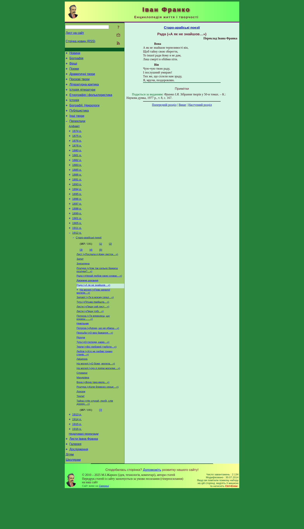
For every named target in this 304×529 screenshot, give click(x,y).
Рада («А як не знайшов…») (93, 309)
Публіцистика (79, 117)
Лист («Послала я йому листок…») (97, 276)
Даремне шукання (87, 304)
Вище (182, 104)
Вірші (73, 65)
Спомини (82, 404)
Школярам (73, 499)
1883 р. (77, 178)
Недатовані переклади (83, 470)
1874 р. (77, 140)
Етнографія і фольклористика (90, 100)
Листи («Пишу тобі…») (90, 337)
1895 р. (77, 210)
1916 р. (77, 464)
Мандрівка (83, 409)
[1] (100, 265)
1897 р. (77, 221)
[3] (81, 271)
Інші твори (76, 123)
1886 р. (77, 189)
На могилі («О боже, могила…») (96, 394)
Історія (74, 106)
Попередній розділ (164, 104)
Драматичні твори (82, 77)
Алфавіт (74, 134)
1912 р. (77, 254)
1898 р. (77, 227)
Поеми (74, 71)
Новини (74, 53)
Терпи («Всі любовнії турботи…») (97, 376)
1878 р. (77, 156)
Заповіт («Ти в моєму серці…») (95, 322)
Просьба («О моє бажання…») (95, 360)
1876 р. (77, 151)
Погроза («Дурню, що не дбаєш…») (98, 355)
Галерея (75, 481)
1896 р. (77, 216)
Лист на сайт (75, 33)
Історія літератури (82, 94)
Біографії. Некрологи (84, 111)
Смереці (104, 525)
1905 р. (77, 243)
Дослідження (78, 487)
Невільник (83, 350)
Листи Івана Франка (83, 475)
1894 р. (77, 205)
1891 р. (77, 194)
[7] (100, 443)
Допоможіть (152, 509)
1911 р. (77, 248)
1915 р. (77, 459)
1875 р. (77, 145)
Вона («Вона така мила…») (93, 414)
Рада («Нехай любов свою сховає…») (99, 299)
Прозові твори (79, 82)
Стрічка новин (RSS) (80, 41)
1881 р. (77, 167)
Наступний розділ (200, 104)
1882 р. (77, 172)
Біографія (76, 59)
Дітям (70, 493)
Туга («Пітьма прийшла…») (93, 327)
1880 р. (77, 162)
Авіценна (82, 388)
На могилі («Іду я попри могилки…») (98, 399)
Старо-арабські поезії (89, 259)
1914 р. (77, 454)
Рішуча (81, 365)
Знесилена (83, 286)
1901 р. (77, 238)
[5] (100, 271)
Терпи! (81, 429)
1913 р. (77, 448)
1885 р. (77, 183)
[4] (91, 271)
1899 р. (77, 232)
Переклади (77, 129)
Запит (80, 281)
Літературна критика (84, 88)
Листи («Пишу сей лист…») (93, 332)
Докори (81, 424)
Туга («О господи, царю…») (93, 370)
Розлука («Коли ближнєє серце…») (97, 419)
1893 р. (77, 200)
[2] (110, 265)
